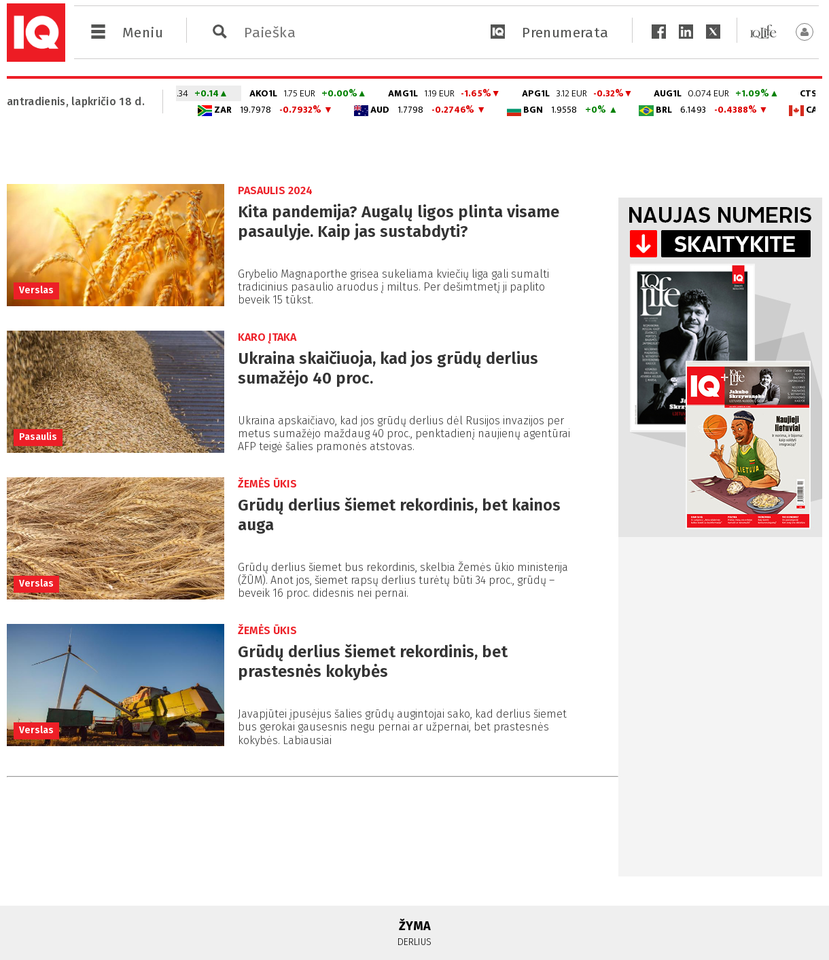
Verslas (36, 290)
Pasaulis (38, 437)
